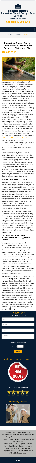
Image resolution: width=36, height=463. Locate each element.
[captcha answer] (20, 346)
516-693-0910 (22, 21)
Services (18, 35)
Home (10, 35)
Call (18, 460)
